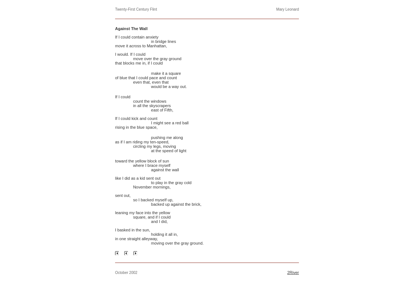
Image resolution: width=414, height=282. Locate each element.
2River (293, 272)
